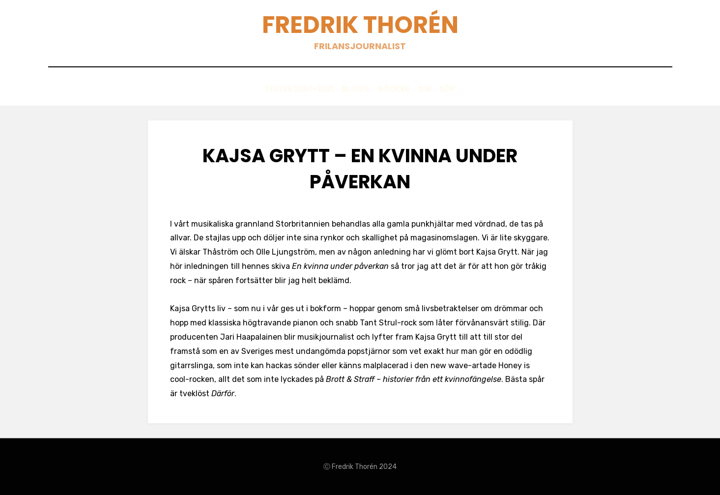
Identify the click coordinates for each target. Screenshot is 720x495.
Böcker (393, 89)
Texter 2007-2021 (282, 89)
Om (432, 89)
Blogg (348, 89)
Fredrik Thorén (360, 24)
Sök (464, 89)
